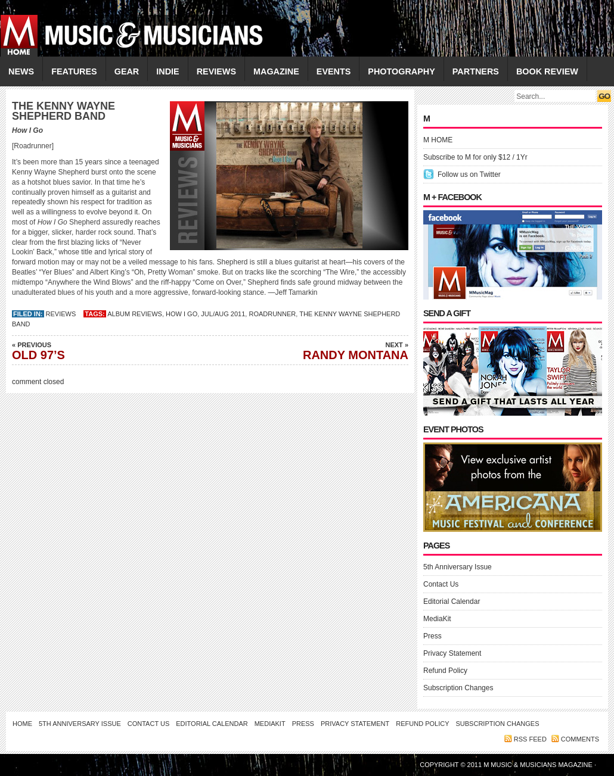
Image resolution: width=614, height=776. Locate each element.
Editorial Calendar (451, 601)
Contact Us (440, 584)
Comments (580, 739)
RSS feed (530, 739)
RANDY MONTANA (324, 350)
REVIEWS (216, 71)
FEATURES (74, 71)
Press (432, 636)
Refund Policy (445, 670)
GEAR (126, 71)
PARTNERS (475, 71)
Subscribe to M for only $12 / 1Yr (475, 157)
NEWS (21, 71)
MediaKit (437, 619)
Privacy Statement (452, 653)
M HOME (437, 140)
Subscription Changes (458, 688)
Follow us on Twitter (469, 174)
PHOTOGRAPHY (401, 71)
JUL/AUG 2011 (223, 313)
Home (22, 723)
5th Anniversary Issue (457, 567)
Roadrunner (272, 313)
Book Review (547, 71)
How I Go (181, 313)
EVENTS (334, 71)
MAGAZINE (276, 71)
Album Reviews (134, 313)
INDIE (167, 71)
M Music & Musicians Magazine (538, 764)
